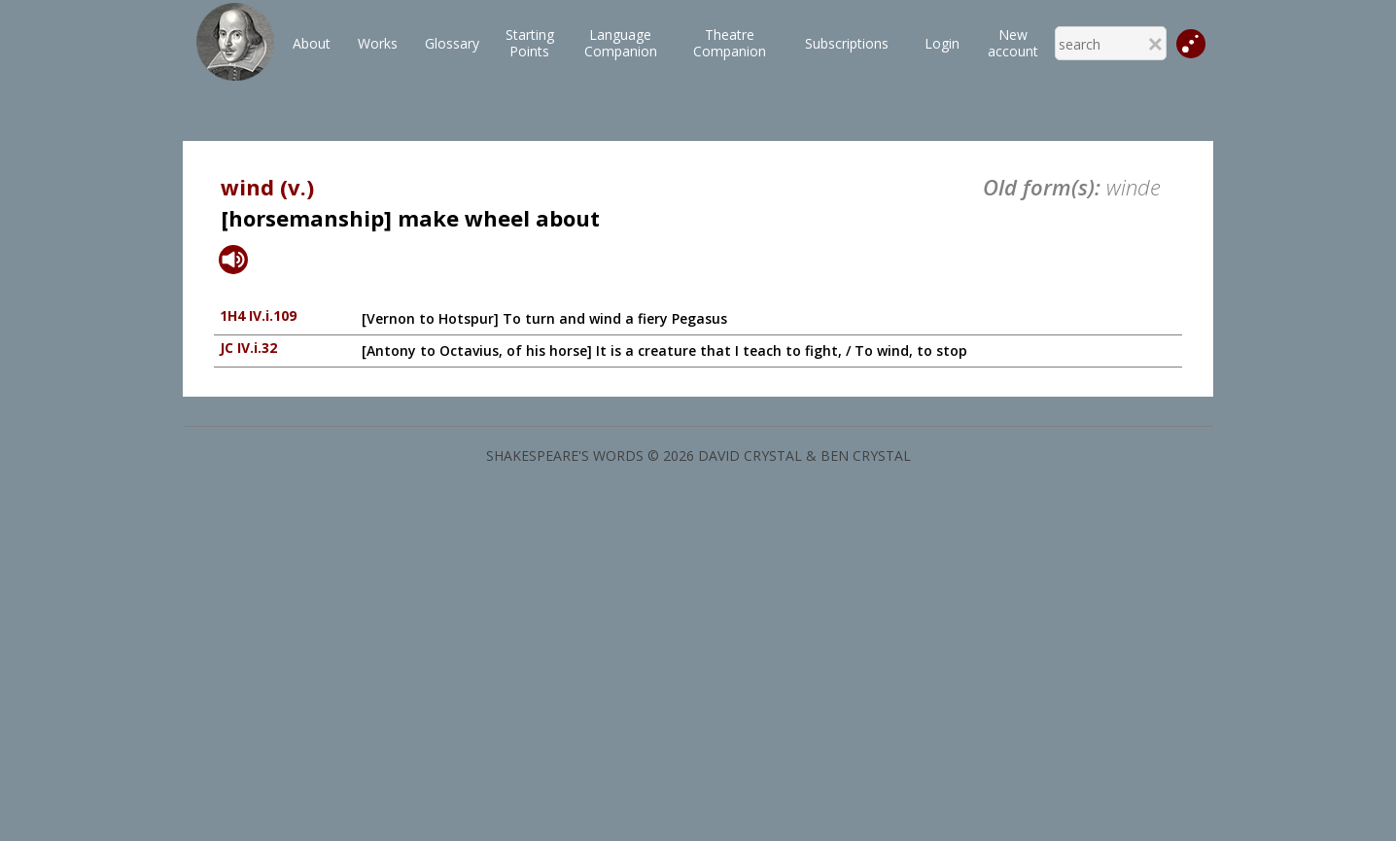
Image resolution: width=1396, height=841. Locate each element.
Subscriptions (847, 43)
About (312, 43)
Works (378, 43)
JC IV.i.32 (248, 347)
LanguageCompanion (620, 42)
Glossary (452, 43)
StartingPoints (530, 42)
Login (942, 43)
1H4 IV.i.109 (258, 315)
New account (1013, 42)
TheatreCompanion (729, 42)
